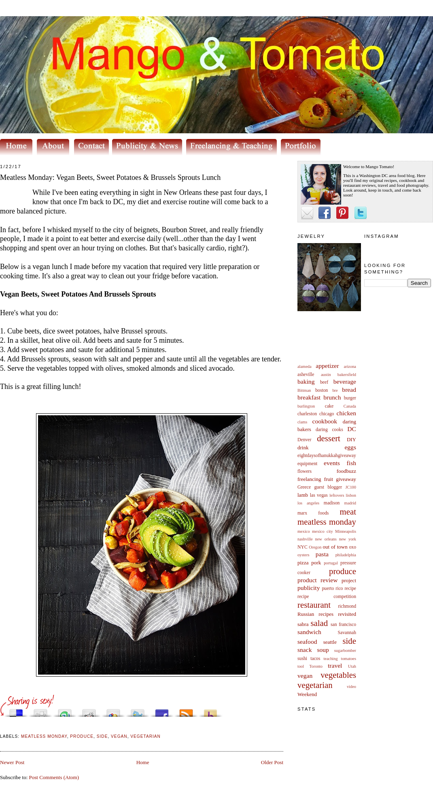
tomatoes (349, 658)
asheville (305, 374)
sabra (302, 624)
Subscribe (186, 711)
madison (332, 503)
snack (304, 649)
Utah (352, 666)
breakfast (309, 397)
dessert (328, 438)
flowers (304, 471)
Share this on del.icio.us (16, 711)
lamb (302, 495)
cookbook (324, 421)
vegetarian (315, 685)
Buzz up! (210, 711)
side (349, 640)
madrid (350, 503)
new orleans (325, 539)
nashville (305, 539)
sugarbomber (345, 650)
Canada (350, 406)
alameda (304, 366)
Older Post (272, 762)
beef (324, 382)
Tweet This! (137, 711)
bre (334, 390)
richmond (347, 606)
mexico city (322, 531)
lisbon (351, 495)
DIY (351, 439)
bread (349, 389)
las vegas (319, 495)
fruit (328, 479)
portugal (331, 563)
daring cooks (329, 429)
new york (347, 539)
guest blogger (328, 487)
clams (302, 422)
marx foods (313, 513)
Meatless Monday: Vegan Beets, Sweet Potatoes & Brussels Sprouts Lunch (110, 177)
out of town (335, 547)
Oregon (315, 547)
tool (300, 666)
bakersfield (346, 374)
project (349, 580)
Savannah (347, 632)
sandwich (309, 631)
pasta (322, 554)
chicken (347, 413)
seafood (307, 641)
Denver (304, 439)
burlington (306, 406)
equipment (307, 463)
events (332, 462)
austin (326, 374)
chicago (326, 414)
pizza (302, 563)
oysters (303, 555)
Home (142, 762)
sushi (302, 658)
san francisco (343, 624)
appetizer (327, 365)
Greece (304, 487)
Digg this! (40, 711)
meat (348, 511)
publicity (308, 587)
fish (351, 462)
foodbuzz (346, 471)
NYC (302, 547)
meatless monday (326, 521)
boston (321, 390)
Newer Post (12, 762)
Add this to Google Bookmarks (113, 711)
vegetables (338, 674)
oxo (352, 547)
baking (305, 381)
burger (350, 398)
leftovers (336, 495)
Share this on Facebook (162, 711)
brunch (332, 397)
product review (317, 580)
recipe (350, 588)
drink (302, 447)
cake (329, 406)
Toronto (316, 666)
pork (316, 563)
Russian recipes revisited (326, 614)
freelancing (309, 479)
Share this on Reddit (89, 711)
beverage (344, 381)
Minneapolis (345, 531)
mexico (303, 531)
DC (351, 428)
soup (323, 649)
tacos (315, 658)
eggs (350, 447)
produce (342, 571)
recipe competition (326, 596)
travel (335, 665)
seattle (330, 642)
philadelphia (345, 555)
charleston (307, 414)
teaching (330, 658)
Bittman (304, 390)
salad (319, 623)
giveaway (346, 479)
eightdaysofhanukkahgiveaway (326, 455)
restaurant (314, 604)
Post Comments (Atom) (54, 777)
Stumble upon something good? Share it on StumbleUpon (65, 711)
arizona (350, 366)
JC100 (350, 487)
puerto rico (332, 588)
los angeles (308, 503)
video (351, 686)
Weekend (307, 694)
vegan (304, 675)
